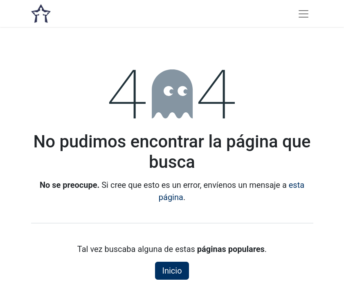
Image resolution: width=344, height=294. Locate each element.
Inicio (172, 271)
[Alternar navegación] (303, 13)
